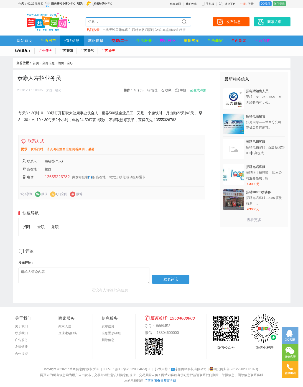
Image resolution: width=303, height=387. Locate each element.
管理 (154, 90)
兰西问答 (262, 41)
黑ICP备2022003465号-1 (133, 369)
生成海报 (200, 90)
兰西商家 (215, 41)
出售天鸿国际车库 (115, 30)
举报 (183, 90)
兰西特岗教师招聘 (141, 30)
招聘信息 (72, 41)
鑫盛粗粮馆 (170, 30)
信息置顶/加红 (112, 333)
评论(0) (138, 90)
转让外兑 (168, 41)
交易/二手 (120, 41)
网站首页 (24, 41)
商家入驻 (64, 326)
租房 (182, 30)
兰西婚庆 (108, 51)
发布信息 (108, 326)
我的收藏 (191, 3)
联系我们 (21, 333)
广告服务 (45, 51)
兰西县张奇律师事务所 (160, 380)
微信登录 (279, 3)
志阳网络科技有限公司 (189, 369)
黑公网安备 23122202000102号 (234, 369)
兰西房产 (48, 41)
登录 (251, 3)
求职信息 (95, 41)
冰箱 (158, 30)
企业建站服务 (67, 333)
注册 (243, 3)
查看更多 (254, 220)
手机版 (207, 3)
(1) (90, 177)
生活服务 (144, 41)
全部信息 (48, 63)
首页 (36, 63)
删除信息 (108, 340)
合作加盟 (21, 353)
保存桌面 (175, 3)
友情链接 (21, 347)
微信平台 (230, 3)
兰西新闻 (239, 41)
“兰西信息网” (77, 369)
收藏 (168, 90)
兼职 (55, 227)
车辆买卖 (191, 41)
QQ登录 (265, 3)
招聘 (61, 63)
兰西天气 (87, 51)
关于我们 (21, 326)
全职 (70, 63)
